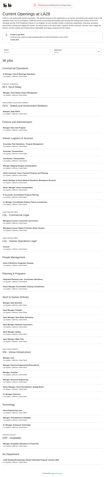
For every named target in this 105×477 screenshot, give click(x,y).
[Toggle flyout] (99, 51)
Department (58, 50)
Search (6, 50)
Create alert (14, 39)
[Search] (26, 52)
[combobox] (54, 52)
